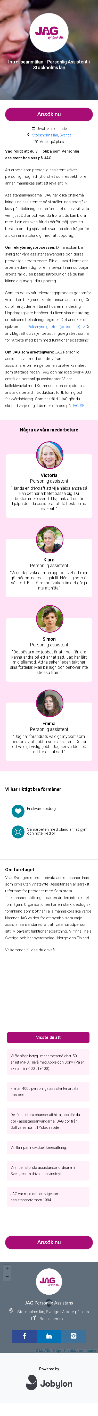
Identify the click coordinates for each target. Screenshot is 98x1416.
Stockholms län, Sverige (51, 135)
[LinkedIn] (49, 1336)
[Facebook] (24, 1336)
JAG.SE (78, 405)
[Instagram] (73, 1336)
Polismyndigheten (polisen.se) (54, 326)
